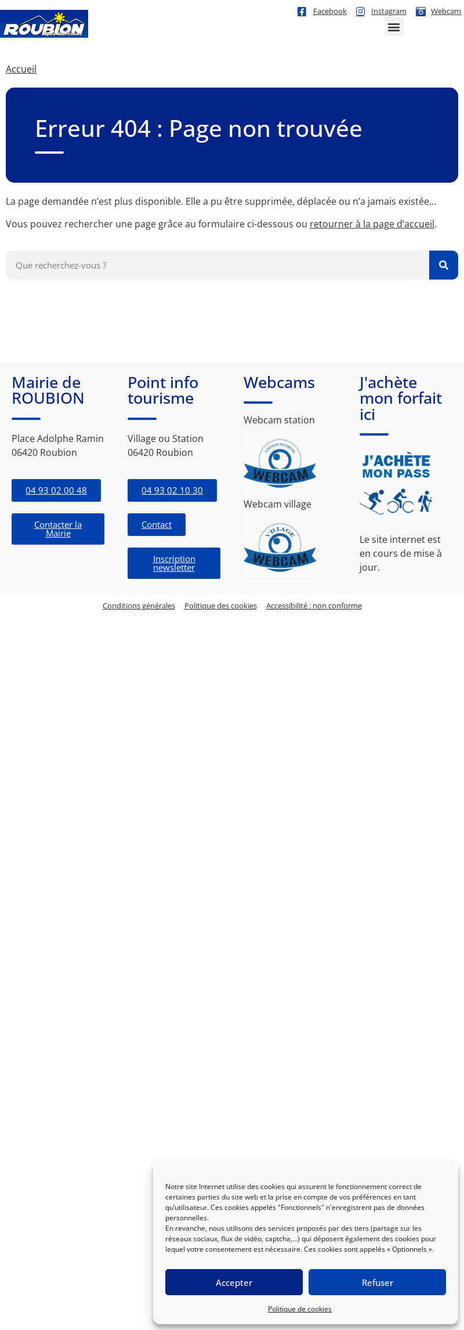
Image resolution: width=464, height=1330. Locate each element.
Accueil (21, 69)
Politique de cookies (300, 1309)
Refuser (377, 1282)
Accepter (234, 1282)
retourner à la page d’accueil (372, 224)
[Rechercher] (443, 265)
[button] (394, 26)
